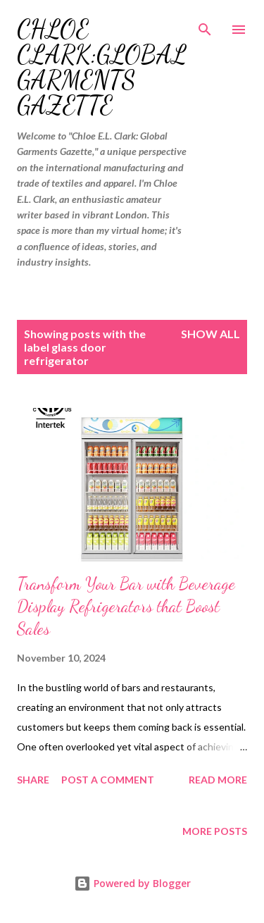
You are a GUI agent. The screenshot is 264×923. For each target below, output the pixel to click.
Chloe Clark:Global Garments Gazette (102, 67)
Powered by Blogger (132, 883)
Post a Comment (107, 780)
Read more (218, 780)
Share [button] (33, 780)
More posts (214, 831)
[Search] (204, 25)
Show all (210, 333)
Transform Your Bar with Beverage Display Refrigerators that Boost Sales (126, 606)
